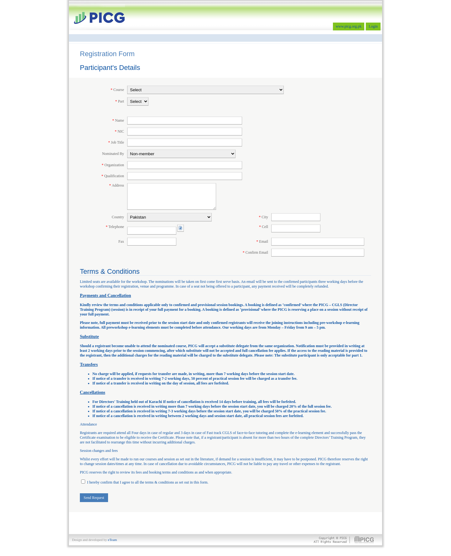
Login (373, 26)
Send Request (94, 497)
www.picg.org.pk (349, 26)
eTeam (112, 540)
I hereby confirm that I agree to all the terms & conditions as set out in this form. (144, 482)
